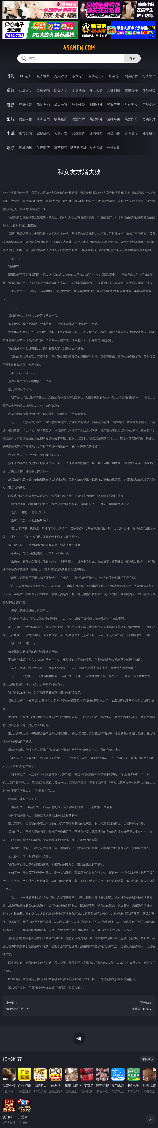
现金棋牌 (131, 76)
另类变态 (149, 104)
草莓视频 (60, 147)
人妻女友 (60, 133)
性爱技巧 (149, 133)
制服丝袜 (96, 104)
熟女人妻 (96, 90)
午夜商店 (43, 147)
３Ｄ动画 (78, 90)
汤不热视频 (78, 147)
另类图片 (149, 119)
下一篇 (117, 1006)
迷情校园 (96, 133)
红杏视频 (96, 147)
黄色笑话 (131, 133)
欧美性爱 (78, 104)
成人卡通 (60, 104)
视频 (10, 90)
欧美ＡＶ (60, 90)
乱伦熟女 (131, 104)
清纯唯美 (113, 119)
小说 (10, 133)
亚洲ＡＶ (25, 90)
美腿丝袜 (96, 119)
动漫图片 (78, 119)
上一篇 (40, 1006)
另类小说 (113, 133)
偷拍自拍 (43, 104)
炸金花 (113, 76)
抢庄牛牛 (149, 76)
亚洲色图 (43, 119)
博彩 (10, 76)
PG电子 (25, 76)
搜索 (132, 58)
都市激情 (25, 133)
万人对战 (60, 76)
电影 (10, 104)
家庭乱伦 (43, 133)
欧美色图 (60, 119)
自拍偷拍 (43, 90)
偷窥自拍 (25, 119)
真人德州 (43, 76)
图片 (10, 119)
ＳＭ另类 (149, 90)
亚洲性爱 (25, 104)
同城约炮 (25, 147)
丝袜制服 (113, 90)
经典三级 (113, 104)
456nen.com (79, 48)
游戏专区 (78, 76)
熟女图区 (131, 119)
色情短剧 (113, 147)
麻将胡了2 (95, 76)
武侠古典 (78, 133)
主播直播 (131, 90)
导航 (10, 147)
